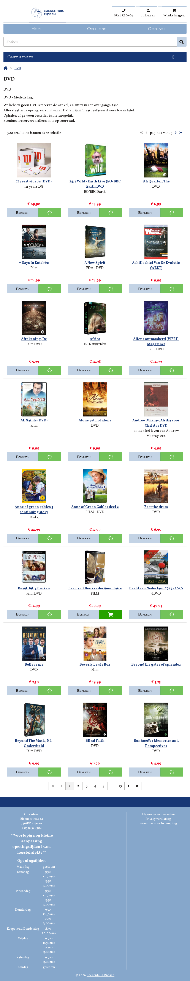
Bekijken (22, 213)
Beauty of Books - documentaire (95, 588)
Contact (156, 28)
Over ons (96, 28)
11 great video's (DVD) (34, 181)
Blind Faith (95, 741)
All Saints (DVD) (34, 420)
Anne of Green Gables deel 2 (95, 507)
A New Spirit (94, 263)
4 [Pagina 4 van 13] (95, 786)
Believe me (34, 664)
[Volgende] (128, 786)
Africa (95, 339)
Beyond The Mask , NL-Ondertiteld (34, 743)
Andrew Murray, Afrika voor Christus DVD (156, 423)
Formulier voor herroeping (158, 823)
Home (37, 28)
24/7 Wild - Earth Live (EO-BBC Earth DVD (95, 184)
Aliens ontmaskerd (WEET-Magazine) (156, 342)
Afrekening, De (34, 339)
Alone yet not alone (95, 420)
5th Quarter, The (156, 181)
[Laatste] (137, 786)
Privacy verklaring (158, 819)
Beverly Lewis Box (94, 664)
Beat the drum (156, 507)
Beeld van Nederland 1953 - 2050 (156, 588)
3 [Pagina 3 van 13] (86, 786)
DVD (17, 68)
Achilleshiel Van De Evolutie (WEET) (156, 266)
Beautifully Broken (34, 588)
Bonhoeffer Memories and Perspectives (156, 743)
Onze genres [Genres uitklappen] (20, 57)
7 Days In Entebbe (34, 263)
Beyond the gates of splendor (156, 664)
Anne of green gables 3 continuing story (34, 510)
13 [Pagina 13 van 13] (120, 786)
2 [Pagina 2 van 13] (78, 786)
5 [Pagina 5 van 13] (103, 786)
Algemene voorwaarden (158, 814)
